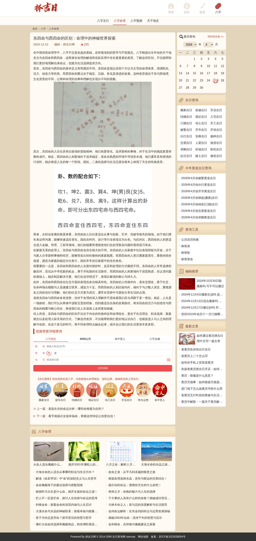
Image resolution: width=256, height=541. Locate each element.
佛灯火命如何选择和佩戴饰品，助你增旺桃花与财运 (67, 524)
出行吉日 (186, 136)
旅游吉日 (216, 142)
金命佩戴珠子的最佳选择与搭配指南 (59, 485)
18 (215, 73)
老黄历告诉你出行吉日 (196, 349)
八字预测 (136, 20)
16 (201, 73)
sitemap (130, 536)
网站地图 (143, 536)
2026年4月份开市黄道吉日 (198, 191)
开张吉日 (216, 129)
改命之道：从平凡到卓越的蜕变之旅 (131, 472)
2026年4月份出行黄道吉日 (198, 184)
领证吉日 (201, 116)
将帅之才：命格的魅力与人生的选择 (131, 491)
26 (222, 80)
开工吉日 (216, 123)
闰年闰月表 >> (216, 36)
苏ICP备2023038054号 (172, 536)
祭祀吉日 (216, 149)
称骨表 (185, 246)
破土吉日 (201, 156)
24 (208, 80)
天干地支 (153, 20)
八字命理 (120, 20)
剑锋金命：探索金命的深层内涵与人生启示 (64, 504)
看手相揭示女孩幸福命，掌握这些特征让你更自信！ (82, 416)
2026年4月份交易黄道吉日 (198, 210)
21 (187, 80)
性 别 (40, 353)
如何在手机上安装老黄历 (197, 362)
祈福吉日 (201, 149)
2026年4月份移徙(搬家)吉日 (199, 197)
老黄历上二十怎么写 (194, 356)
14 (187, 73)
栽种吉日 (216, 136)
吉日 (187, 12)
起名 (202, 12)
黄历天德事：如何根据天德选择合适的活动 (202, 382)
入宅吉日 (216, 116)
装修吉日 (201, 110)
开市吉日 (201, 129)
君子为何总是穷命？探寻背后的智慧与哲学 (64, 517)
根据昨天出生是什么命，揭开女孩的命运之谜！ (66, 491)
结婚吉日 (186, 116)
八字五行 (103, 20)
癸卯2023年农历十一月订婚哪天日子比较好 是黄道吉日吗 (202, 314)
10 (208, 66)
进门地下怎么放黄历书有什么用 (201, 388)
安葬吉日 (201, 136)
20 (180, 80)
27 (180, 87)
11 (215, 66)
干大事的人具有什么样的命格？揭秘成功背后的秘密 (140, 498)
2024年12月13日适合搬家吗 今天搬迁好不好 (202, 301)
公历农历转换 (190, 239)
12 (222, 66)
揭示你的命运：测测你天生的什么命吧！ (134, 485)
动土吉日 (201, 123)
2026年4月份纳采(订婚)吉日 (199, 204)
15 (194, 73)
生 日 (40, 359)
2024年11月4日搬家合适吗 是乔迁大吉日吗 (202, 294)
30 (201, 87)
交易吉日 (186, 142)
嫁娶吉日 (186, 129)
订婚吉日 (186, 123)
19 (222, 73)
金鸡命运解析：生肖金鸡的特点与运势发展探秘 (139, 511)
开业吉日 (216, 110)
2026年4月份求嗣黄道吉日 (198, 217)
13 (180, 73)
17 (208, 73)
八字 (218, 12)
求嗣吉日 (186, 149)
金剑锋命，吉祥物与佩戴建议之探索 (131, 524)
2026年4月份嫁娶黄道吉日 (198, 178)
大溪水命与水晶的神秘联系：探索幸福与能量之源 (67, 511)
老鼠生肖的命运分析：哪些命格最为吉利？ (76, 408)
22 (194, 80)
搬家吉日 (186, 110)
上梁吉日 (201, 142)
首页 (34, 28)
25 (215, 80)
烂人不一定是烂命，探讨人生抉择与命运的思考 (66, 498)
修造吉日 (216, 156)
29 (194, 87)
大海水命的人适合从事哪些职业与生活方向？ (65, 472)
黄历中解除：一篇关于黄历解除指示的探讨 (202, 401)
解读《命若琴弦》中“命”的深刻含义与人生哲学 (66, 478)
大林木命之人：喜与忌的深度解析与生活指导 (137, 504)
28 (187, 87)
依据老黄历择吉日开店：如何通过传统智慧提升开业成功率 (202, 369)
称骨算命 (187, 259)
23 (201, 80)
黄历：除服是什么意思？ (197, 375)
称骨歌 (185, 252)
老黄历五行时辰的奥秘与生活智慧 (202, 395)
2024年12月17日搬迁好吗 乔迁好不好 (202, 307)
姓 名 (40, 346)
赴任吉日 (186, 156)
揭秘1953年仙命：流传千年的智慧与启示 (135, 517)
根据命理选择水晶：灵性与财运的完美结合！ (137, 478)
